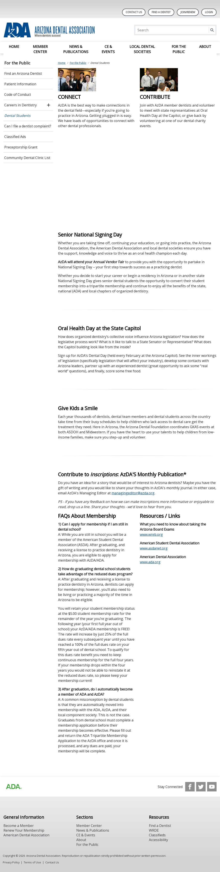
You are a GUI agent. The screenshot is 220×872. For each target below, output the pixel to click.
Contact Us (134, 12)
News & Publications (75, 49)
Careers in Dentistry (20, 105)
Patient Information (20, 84)
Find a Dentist (160, 825)
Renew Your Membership (23, 830)
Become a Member (18, 825)
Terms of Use (32, 862)
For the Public (179, 49)
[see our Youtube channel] (212, 786)
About (205, 46)
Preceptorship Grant (20, 147)
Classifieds (157, 835)
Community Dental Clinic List (27, 157)
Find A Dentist (161, 12)
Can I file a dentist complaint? (27, 126)
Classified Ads (15, 136)
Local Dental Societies (142, 49)
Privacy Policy (11, 862)
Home (14, 46)
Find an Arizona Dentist (23, 73)
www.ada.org (150, 562)
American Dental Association (26, 835)
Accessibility (158, 839)
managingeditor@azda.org (133, 493)
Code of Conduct (17, 94)
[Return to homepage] (59, 30)
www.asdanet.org (154, 548)
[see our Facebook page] (190, 786)
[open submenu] (48, 105)
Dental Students (17, 115)
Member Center (40, 49)
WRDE (154, 830)
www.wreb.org (151, 534)
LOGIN (209, 12)
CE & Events (108, 49)
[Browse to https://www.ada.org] (13, 786)
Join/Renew (187, 12)
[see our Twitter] (201, 786)
